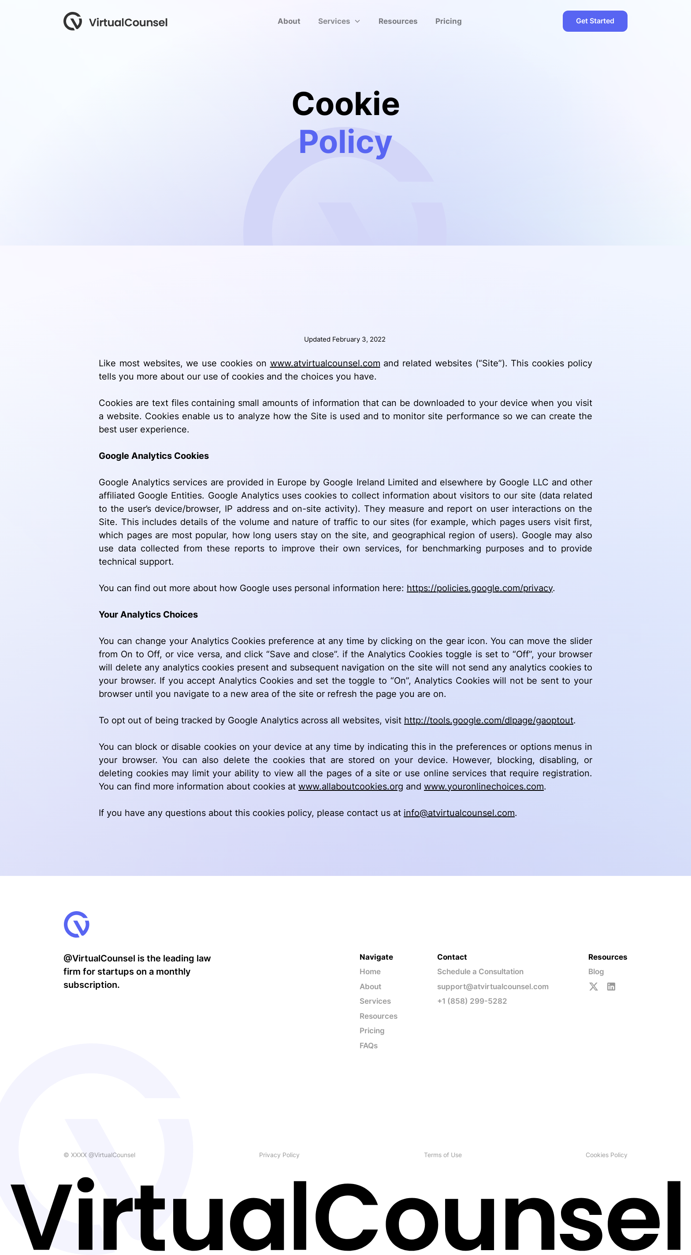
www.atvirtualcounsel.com (325, 363)
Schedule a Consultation (480, 971)
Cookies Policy (607, 1154)
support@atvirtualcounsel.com (493, 986)
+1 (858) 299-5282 (472, 1001)
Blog (596, 971)
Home (370, 971)
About (289, 21)
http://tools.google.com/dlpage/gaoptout (488, 720)
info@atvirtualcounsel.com (459, 813)
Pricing (448, 21)
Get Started (595, 20)
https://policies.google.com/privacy (480, 588)
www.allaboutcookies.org (350, 786)
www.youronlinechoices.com (484, 786)
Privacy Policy (279, 1154)
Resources (398, 21)
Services (375, 1001)
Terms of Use (443, 1154)
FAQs (369, 1045)
